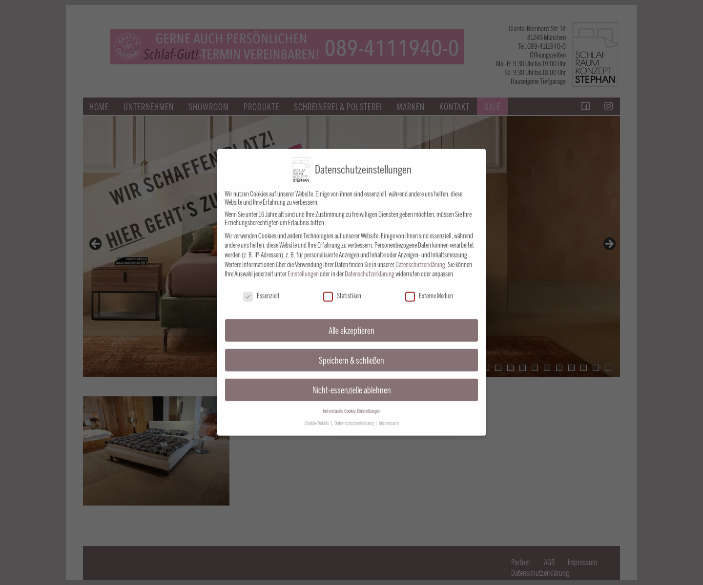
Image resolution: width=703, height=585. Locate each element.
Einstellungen (303, 268)
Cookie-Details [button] (317, 417)
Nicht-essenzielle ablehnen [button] (351, 384)
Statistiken (342, 290)
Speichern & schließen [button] (351, 355)
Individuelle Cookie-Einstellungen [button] (352, 405)
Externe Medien (429, 290)
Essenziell (261, 290)
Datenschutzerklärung (420, 259)
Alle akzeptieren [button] (351, 325)
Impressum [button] (389, 417)
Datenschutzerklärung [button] (354, 417)
